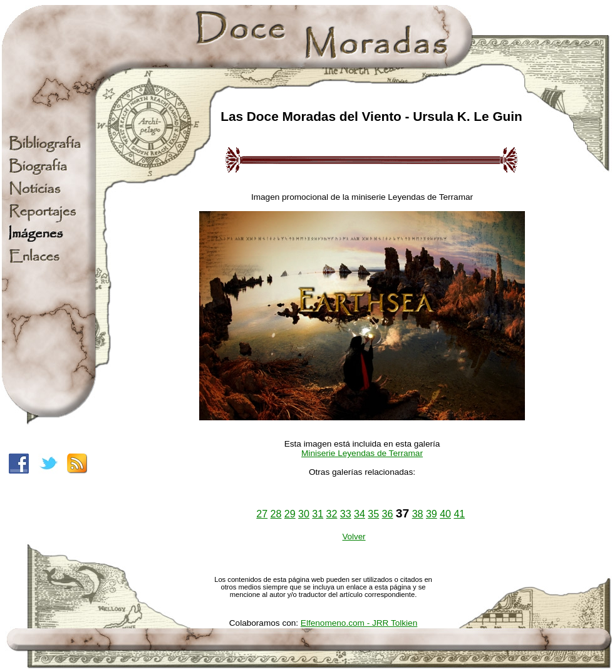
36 (387, 514)
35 (373, 514)
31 (317, 514)
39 (431, 514)
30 (303, 514)
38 (417, 514)
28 (276, 514)
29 (290, 514)
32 (332, 514)
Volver (353, 536)
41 (459, 514)
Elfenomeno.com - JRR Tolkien (359, 623)
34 (359, 514)
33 (345, 514)
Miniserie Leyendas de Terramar (362, 453)
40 (445, 514)
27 (261, 514)
